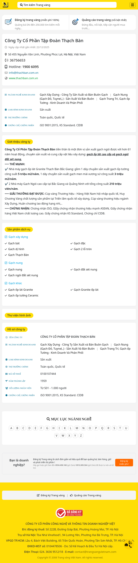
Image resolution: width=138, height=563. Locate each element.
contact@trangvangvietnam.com (95, 552)
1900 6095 (30, 66)
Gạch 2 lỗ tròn (83, 249)
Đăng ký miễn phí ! (124, 462)
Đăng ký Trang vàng (53, 495)
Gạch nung (16, 263)
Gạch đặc (80, 243)
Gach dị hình (16, 249)
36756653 (17, 60)
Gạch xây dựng (18, 237)
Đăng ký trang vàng (37, 20)
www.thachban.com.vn (23, 78)
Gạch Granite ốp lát (86, 290)
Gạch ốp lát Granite (20, 290)
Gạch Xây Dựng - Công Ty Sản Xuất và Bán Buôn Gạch (74, 94)
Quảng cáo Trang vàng (87, 495)
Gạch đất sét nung (85, 269)
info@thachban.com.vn (23, 73)
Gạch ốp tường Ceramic (23, 295)
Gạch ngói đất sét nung (23, 275)
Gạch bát (14, 243)
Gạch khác (15, 283)
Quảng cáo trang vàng (104, 20)
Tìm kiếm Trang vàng (35, 5)
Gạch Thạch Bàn (18, 255)
